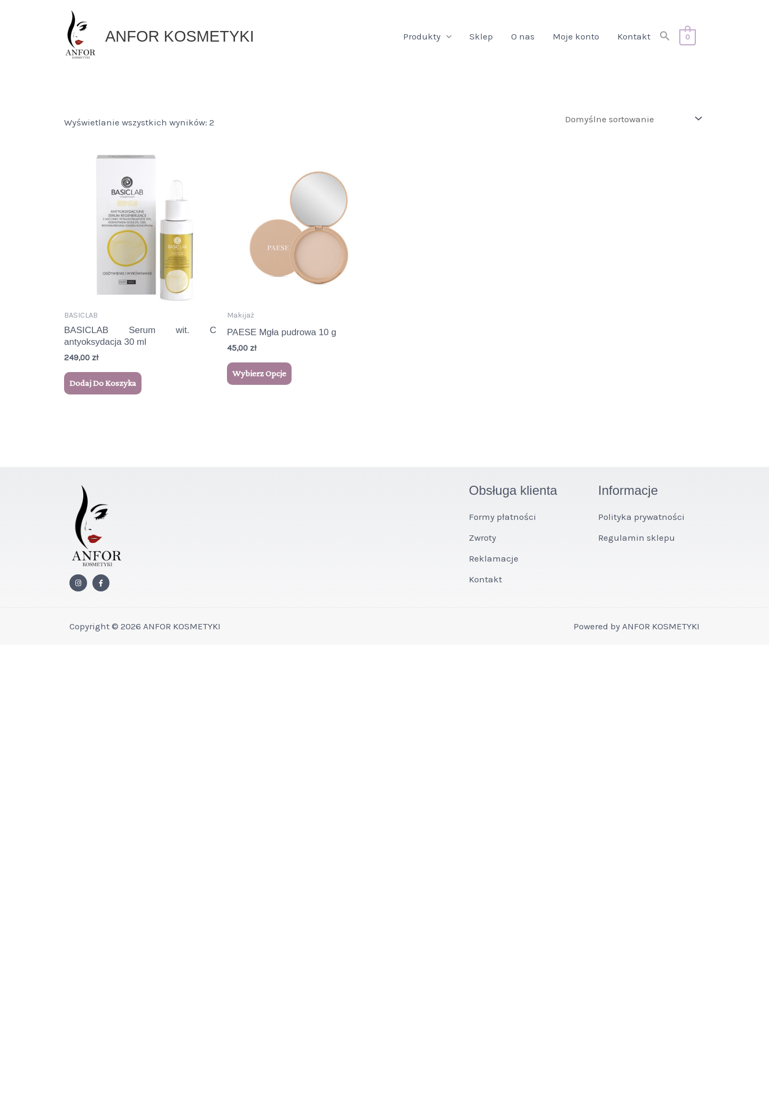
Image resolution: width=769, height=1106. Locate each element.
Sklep (481, 36)
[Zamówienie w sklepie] (631, 119)
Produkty (422, 36)
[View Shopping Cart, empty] (687, 36)
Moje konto (576, 36)
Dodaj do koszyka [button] (102, 383)
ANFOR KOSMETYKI (179, 36)
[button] (665, 36)
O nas (523, 36)
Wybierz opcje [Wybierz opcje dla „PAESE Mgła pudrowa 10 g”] (259, 373)
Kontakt (633, 36)
